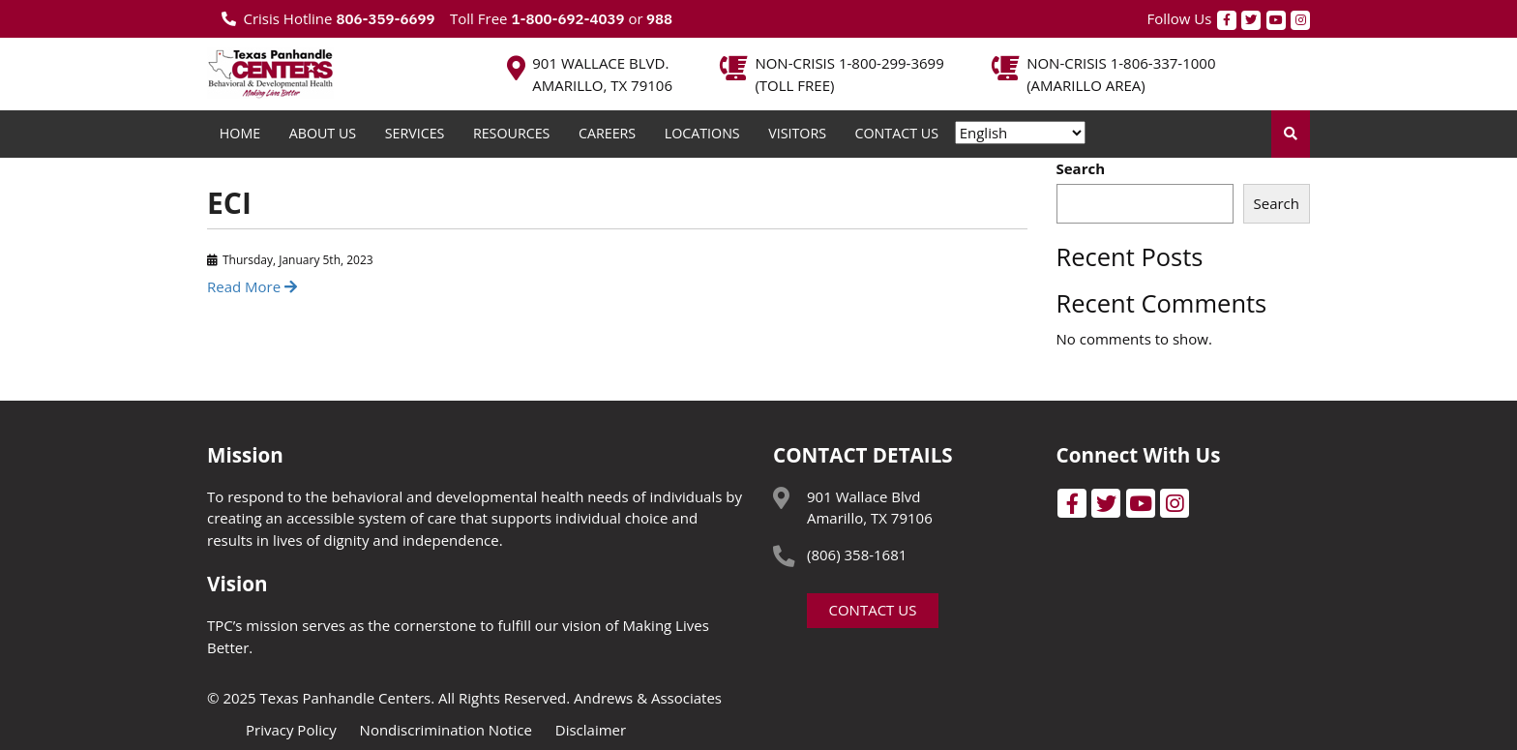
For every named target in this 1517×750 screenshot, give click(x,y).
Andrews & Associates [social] (648, 697)
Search (1081, 168)
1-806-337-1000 (1163, 63)
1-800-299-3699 (891, 63)
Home (240, 133)
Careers (607, 133)
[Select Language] (1020, 132)
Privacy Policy (291, 729)
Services (415, 133)
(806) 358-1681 (857, 554)
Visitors (797, 133)
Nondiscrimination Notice (446, 729)
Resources (511, 133)
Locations (702, 133)
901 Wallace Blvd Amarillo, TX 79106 (870, 507)
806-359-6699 (385, 19)
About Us (322, 133)
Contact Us (896, 133)
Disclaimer (590, 729)
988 (658, 19)
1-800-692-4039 (567, 19)
